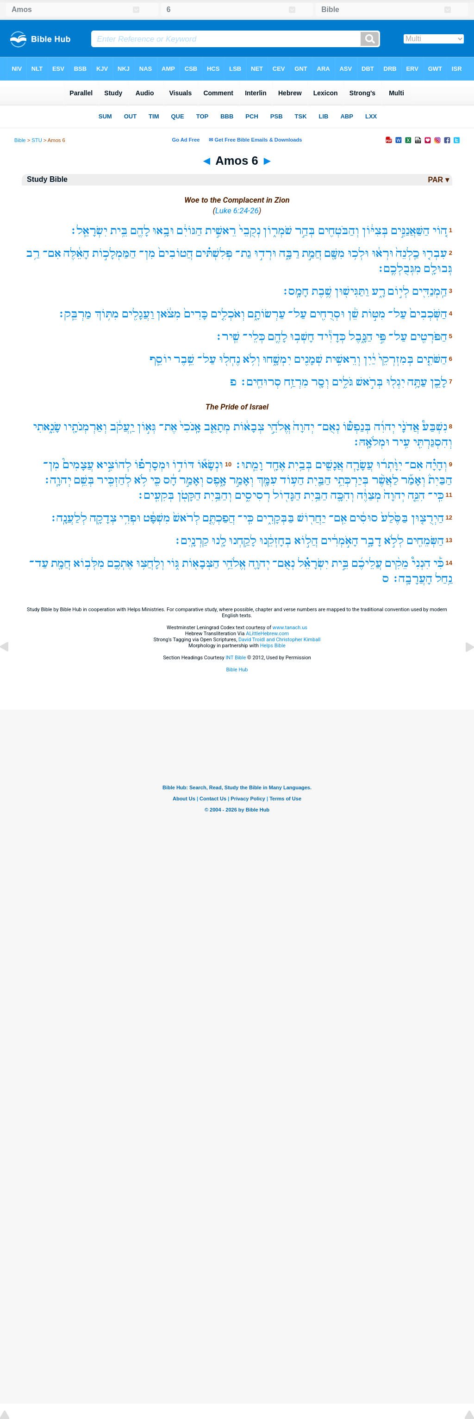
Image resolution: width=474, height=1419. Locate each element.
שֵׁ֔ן (353, 314)
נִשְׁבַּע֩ (434, 427)
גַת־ (243, 253)
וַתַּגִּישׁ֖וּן (352, 291)
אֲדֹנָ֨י (408, 427)
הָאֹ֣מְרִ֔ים (339, 540)
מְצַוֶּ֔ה (369, 495)
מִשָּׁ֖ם (334, 253)
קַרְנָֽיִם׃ (191, 540)
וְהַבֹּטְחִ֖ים (338, 230)
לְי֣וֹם (398, 291)
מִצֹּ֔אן (168, 314)
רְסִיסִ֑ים (252, 495)
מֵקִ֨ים (397, 563)
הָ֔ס (170, 480)
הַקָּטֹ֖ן (189, 495)
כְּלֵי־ (254, 336)
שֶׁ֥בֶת (322, 291)
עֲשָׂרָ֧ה (360, 465)
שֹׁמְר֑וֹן (277, 230)
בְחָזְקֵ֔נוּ (275, 540)
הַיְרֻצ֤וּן (427, 518)
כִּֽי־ (436, 495)
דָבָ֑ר (371, 540)
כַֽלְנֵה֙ (407, 253)
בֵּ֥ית (119, 230)
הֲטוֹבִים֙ (175, 253)
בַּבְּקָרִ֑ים (275, 518)
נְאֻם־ (328, 427)
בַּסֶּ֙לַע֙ (394, 518)
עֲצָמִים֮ (78, 465)
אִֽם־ (338, 518)
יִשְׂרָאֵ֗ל (313, 563)
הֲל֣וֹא (306, 540)
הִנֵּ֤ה (416, 495)
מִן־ (147, 253)
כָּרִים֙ (196, 314)
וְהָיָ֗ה (436, 465)
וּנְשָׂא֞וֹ (210, 465)
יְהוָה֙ (303, 427)
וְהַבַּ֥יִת (218, 495)
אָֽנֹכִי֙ (190, 427)
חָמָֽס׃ (295, 291)
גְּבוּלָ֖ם (438, 268)
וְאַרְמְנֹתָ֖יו (85, 427)
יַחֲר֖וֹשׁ (311, 518)
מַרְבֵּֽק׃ (74, 314)
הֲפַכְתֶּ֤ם (219, 518)
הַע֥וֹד (292, 480)
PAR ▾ (438, 180)
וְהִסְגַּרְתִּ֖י (432, 442)
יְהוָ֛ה (259, 563)
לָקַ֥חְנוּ (242, 540)
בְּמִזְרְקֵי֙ (396, 359)
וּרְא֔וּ (382, 253)
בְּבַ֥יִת (300, 465)
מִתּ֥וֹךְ (106, 314)
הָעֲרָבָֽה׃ (412, 578)
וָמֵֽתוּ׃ (248, 465)
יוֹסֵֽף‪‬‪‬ (160, 359)
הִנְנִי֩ (421, 563)
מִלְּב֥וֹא (89, 563)
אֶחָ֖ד (276, 465)
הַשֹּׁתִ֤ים (432, 359)
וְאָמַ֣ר (241, 480)
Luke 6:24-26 (237, 210)
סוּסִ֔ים (363, 518)
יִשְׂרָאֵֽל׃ (88, 230)
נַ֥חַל (443, 578)
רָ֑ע (379, 291)
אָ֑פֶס (216, 480)
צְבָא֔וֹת (248, 427)
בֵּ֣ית (340, 563)
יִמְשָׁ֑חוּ (276, 359)
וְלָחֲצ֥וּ (150, 563)
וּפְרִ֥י (130, 518)
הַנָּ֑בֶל (361, 336)
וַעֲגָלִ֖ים (138, 314)
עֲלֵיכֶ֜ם (367, 563)
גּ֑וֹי (173, 563)
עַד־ (39, 563)
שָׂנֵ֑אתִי (47, 427)
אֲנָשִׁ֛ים (329, 465)
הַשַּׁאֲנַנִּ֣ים (410, 230)
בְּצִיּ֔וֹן (375, 230)
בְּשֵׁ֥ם (84, 480)
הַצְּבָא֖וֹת (200, 563)
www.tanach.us (290, 628)
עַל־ (397, 314)
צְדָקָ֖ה (103, 518)
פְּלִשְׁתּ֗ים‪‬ (213, 253)
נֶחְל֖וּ (229, 359)
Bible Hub (237, 670)
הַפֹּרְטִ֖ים (428, 336)
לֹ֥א (140, 480)
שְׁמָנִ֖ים (308, 359)
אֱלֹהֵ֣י (279, 427)
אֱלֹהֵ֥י (234, 563)
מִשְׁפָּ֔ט (156, 518)
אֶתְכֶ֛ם (120, 563)
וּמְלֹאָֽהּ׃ (371, 442)
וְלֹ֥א (251, 359)
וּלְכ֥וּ (358, 253)
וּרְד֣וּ (265, 253)
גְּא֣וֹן (146, 427)
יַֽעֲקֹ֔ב (122, 427)
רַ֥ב (33, 253)
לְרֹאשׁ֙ (186, 518)
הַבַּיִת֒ (440, 480)
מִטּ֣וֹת (374, 314)
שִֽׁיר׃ (227, 336)
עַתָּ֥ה (417, 382)
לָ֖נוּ (219, 540)
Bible (20, 140)
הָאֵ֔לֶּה (76, 253)
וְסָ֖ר (320, 382)
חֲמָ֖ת (61, 563)
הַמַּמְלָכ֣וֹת (114, 253)
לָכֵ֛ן (438, 382)
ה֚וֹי (439, 230)
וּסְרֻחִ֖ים (327, 314)
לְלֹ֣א (394, 540)
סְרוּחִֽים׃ (260, 382)
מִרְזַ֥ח (296, 382)
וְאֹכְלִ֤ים (228, 314)
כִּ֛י (155, 480)
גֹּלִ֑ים (342, 382)
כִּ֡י (438, 563)
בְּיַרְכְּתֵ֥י (351, 480)
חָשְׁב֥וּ (302, 336)
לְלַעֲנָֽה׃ (68, 518)
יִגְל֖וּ (395, 382)
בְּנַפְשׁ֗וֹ (357, 427)
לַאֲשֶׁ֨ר (385, 480)
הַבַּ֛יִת (319, 480)
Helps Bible (273, 646)
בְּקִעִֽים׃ (156, 495)
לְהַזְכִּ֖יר (114, 480)
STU (36, 140)
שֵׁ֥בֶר (184, 359)
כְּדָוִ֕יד (331, 336)
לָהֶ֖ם (140, 230)
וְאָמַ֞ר (413, 480)
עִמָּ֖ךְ (266, 480)
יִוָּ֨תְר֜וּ (389, 465)
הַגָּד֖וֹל (287, 495)
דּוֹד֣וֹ (183, 465)
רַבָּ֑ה (289, 253)
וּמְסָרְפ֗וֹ (152, 465)
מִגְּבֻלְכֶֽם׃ (399, 268)
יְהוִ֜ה (384, 427)
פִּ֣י (380, 336)
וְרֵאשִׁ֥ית (343, 359)
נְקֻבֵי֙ (250, 230)
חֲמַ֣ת (312, 253)
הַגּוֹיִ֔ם (189, 230)
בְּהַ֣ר (305, 230)
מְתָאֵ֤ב (217, 427)
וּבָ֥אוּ (163, 230)
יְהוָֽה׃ (57, 480)
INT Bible (235, 658)
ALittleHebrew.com (267, 634)
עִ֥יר (401, 442)
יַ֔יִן (369, 359)
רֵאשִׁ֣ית (220, 230)
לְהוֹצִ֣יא (114, 465)
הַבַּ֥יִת (316, 495)
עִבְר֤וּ (434, 253)
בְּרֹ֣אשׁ (369, 382)
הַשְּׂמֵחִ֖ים (425, 540)
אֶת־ (168, 427)
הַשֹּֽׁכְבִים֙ (428, 314)
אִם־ (52, 253)
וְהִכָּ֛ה (342, 495)
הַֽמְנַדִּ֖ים (429, 291)
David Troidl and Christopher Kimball (279, 640)
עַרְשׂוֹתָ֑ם (267, 314)
